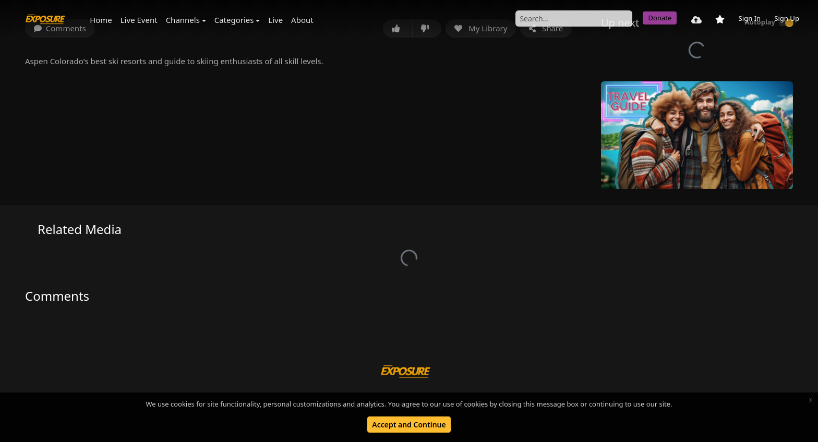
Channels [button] (183, 20)
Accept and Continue (409, 424)
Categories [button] (234, 20)
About (302, 20)
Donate (659, 17)
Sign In (749, 18)
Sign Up (786, 18)
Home (101, 20)
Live (275, 20)
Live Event (139, 20)
